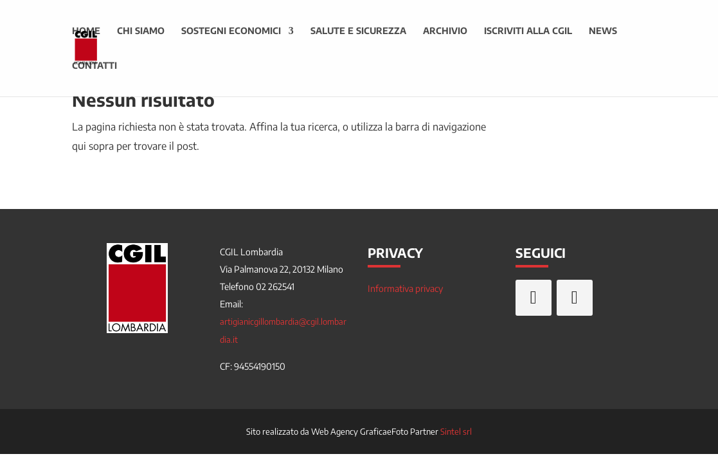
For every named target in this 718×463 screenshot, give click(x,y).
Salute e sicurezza (358, 31)
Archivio (445, 31)
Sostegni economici (231, 31)
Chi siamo (141, 31)
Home (86, 31)
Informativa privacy (405, 288)
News (603, 31)
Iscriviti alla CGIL (528, 31)
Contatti (94, 66)
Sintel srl (456, 431)
